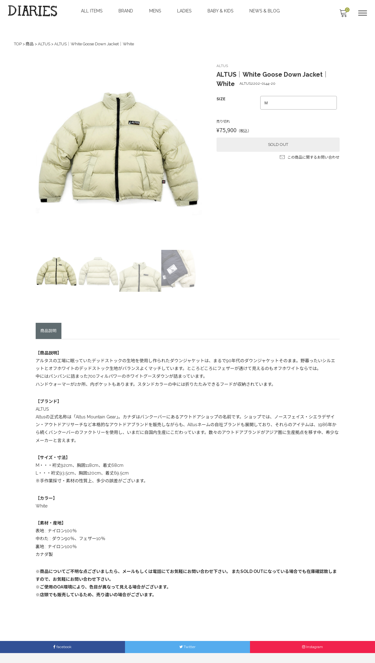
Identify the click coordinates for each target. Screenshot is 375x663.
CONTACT (160, 647)
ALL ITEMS (92, 10)
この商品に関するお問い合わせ (309, 155)
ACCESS (137, 647)
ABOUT (117, 647)
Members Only (252, 647)
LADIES (185, 10)
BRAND (126, 10)
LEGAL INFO (222, 647)
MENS (156, 10)
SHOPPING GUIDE (190, 647)
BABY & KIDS (221, 10)
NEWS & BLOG (265, 10)
